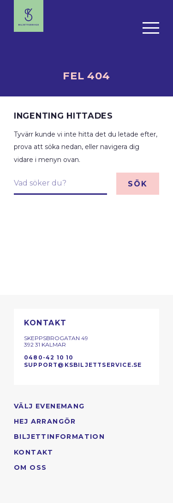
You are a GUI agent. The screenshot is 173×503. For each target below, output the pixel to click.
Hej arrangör (45, 421)
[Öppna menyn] (151, 28)
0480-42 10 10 (49, 357)
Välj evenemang (49, 406)
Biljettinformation (59, 436)
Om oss (30, 467)
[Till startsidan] (28, 16)
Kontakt (34, 452)
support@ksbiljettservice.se (83, 364)
